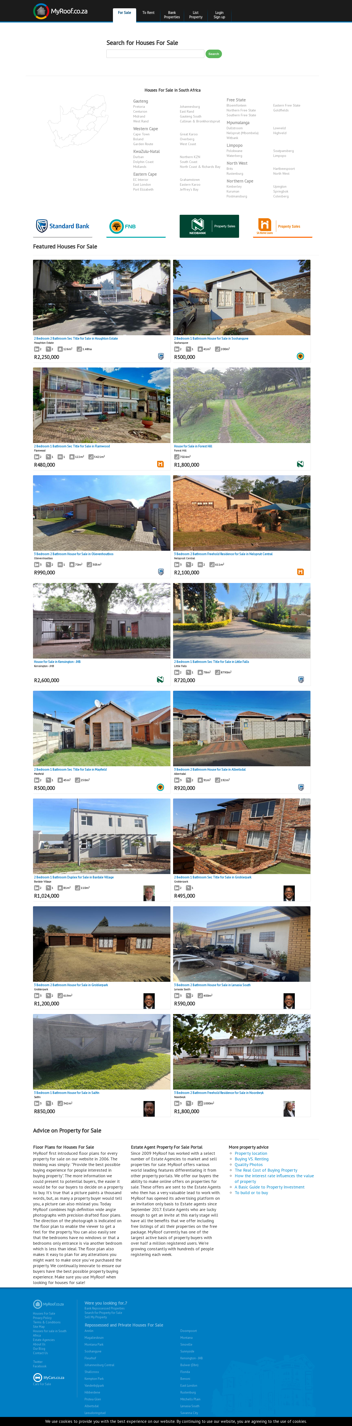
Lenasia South (189, 1406)
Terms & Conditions (47, 1322)
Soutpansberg (283, 151)
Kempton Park (94, 1379)
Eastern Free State (286, 105)
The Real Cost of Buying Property (266, 1170)
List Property (195, 14)
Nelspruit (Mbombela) (243, 133)
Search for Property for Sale (103, 1313)
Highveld (279, 133)
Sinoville (186, 1344)
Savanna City (189, 1413)
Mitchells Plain (190, 1399)
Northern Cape (240, 181)
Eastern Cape (145, 174)
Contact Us (40, 1353)
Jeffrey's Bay (189, 189)
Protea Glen (93, 1399)
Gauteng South (190, 116)
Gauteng (140, 101)
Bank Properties (172, 14)
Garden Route (143, 144)
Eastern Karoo (190, 184)
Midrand (139, 116)
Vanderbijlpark (94, 1385)
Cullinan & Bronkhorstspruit (200, 121)
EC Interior (140, 179)
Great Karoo (189, 134)
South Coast (188, 162)
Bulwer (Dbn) (189, 1365)
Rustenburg (235, 173)
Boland (138, 139)
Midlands (139, 166)
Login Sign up (219, 14)
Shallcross (92, 1372)
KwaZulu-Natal (146, 151)
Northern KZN (190, 157)
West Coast (188, 144)
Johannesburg (190, 106)
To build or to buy (251, 1192)
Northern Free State (241, 110)
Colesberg (281, 196)
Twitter (38, 1362)
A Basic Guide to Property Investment (270, 1187)
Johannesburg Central (99, 1365)
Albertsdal (92, 1406)
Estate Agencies (44, 1340)
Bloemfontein (236, 105)
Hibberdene (92, 1392)
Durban (138, 157)
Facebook (39, 1366)
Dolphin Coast (143, 162)
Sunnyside (187, 1351)
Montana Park (94, 1344)
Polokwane (234, 151)
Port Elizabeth (143, 189)
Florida (185, 1372)
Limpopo (234, 145)
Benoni (185, 1379)
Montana (186, 1338)
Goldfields (281, 110)
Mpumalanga (238, 122)
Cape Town (141, 134)
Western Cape (145, 128)
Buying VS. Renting (252, 1159)
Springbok (280, 191)
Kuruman (233, 191)
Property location (251, 1153)
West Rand (141, 121)
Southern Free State (241, 115)
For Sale (124, 12)
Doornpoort (188, 1331)
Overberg (187, 139)
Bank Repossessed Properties (105, 1308)
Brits (230, 168)
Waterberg (234, 155)
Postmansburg (237, 196)
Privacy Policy (42, 1318)
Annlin (89, 1331)
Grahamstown (190, 179)
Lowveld (279, 128)
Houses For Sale (44, 1313)
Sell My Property (96, 1317)
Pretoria (139, 106)
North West (237, 163)
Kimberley (234, 186)
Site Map (39, 1327)
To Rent (148, 12)
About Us (39, 1344)
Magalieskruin (94, 1338)
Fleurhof (90, 1358)
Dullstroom (235, 128)
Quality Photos (249, 1164)
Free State (236, 100)
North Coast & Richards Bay (200, 166)
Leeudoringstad (95, 1413)
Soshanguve (93, 1351)
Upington (279, 186)
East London (142, 184)
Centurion (140, 111)
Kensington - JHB (191, 1358)
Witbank (232, 138)
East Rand (187, 111)
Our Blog (39, 1349)
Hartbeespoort (284, 168)
